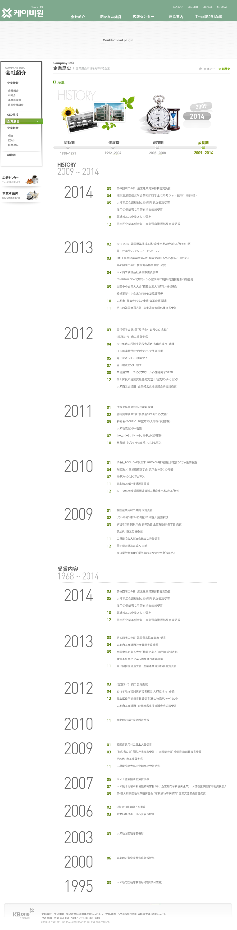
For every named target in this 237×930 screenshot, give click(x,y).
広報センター (143, 16)
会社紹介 (78, 16)
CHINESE (207, 6)
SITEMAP (222, 6)
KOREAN (178, 6)
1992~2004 (112, 148)
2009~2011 (199, 148)
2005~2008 (158, 148)
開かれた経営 (110, 16)
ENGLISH (193, 6)
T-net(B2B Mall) (209, 16)
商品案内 (176, 16)
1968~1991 (70, 148)
